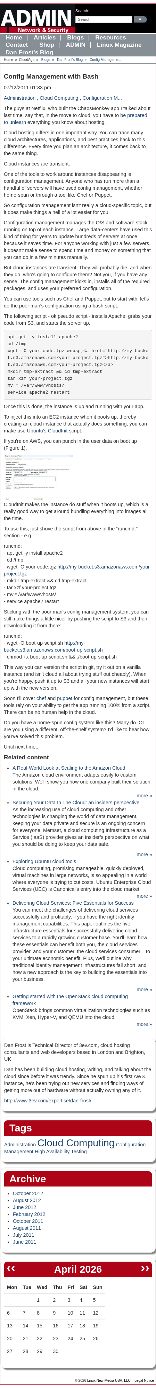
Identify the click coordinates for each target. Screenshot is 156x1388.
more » (144, 795)
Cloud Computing (59, 98)
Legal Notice (144, 1380)
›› (145, 1267)
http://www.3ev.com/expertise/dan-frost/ (47, 1100)
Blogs (45, 60)
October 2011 (28, 1221)
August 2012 (27, 1200)
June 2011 (24, 1242)
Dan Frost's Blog (70, 60)
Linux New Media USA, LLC (109, 1380)
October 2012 (28, 1193)
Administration (19, 98)
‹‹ (11, 1267)
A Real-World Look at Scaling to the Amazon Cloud (69, 768)
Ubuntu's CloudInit (47, 430)
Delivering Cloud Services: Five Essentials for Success (73, 903)
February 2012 (29, 1214)
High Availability (52, 1151)
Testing (79, 1151)
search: (82, 11)
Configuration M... (102, 98)
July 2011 (23, 1235)
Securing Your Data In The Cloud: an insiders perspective (76, 802)
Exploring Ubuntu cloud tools (44, 861)
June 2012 (24, 1207)
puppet (64, 698)
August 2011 (27, 1228)
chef (41, 698)
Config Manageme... (105, 60)
